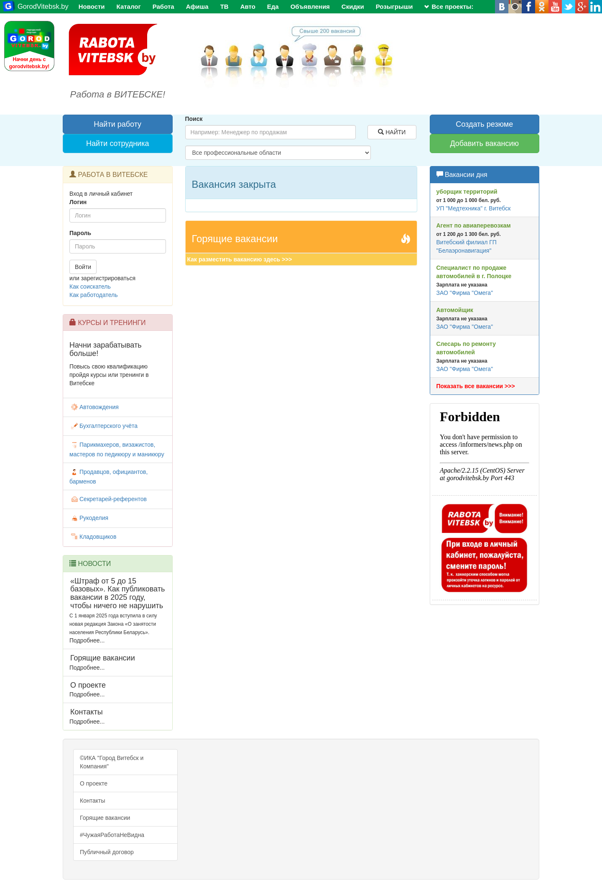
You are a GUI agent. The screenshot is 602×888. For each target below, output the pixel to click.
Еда (273, 6)
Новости (92, 6)
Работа (163, 6)
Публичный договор (107, 852)
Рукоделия (88, 517)
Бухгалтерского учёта (103, 425)
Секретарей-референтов (108, 499)
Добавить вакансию (484, 143)
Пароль (80, 233)
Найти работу (117, 124)
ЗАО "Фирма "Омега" (464, 292)
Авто (247, 6)
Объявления (310, 6)
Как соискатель (90, 286)
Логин (78, 202)
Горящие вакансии (105, 817)
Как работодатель (93, 295)
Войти (83, 267)
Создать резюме (484, 124)
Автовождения (94, 407)
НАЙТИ (392, 132)
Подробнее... (87, 640)
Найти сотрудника (117, 143)
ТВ (224, 6)
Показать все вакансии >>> (475, 386)
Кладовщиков (92, 536)
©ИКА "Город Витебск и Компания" (111, 762)
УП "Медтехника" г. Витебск (473, 208)
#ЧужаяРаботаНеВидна (112, 835)
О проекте (93, 783)
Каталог (129, 6)
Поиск (194, 118)
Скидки (353, 6)
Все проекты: (448, 6)
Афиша (197, 6)
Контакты (92, 800)
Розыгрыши (394, 6)
